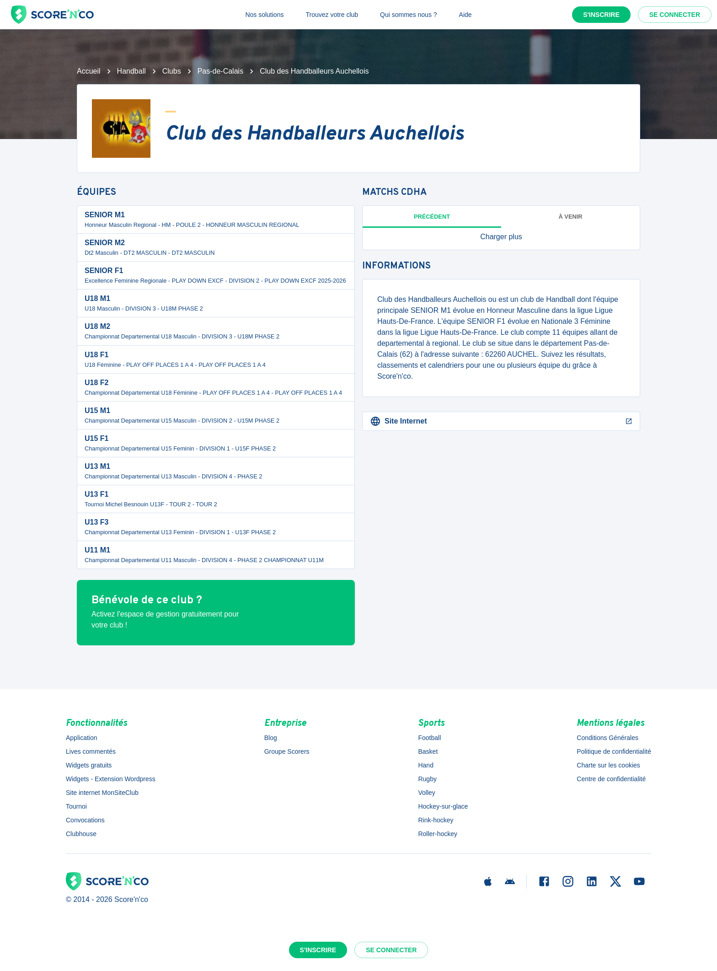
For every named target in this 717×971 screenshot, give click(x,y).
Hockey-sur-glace (443, 806)
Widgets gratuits (89, 765)
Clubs (171, 71)
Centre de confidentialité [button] (611, 779)
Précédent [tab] (432, 216)
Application (81, 737)
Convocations (85, 820)
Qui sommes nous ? (408, 14)
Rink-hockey (435, 820)
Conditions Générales (607, 737)
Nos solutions (264, 14)
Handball (131, 71)
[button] (501, 237)
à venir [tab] (571, 216)
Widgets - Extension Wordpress (110, 779)
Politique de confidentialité (614, 751)
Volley (426, 792)
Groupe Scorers (287, 751)
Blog (270, 737)
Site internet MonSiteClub (102, 792)
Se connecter (674, 14)
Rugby (427, 779)
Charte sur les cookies (608, 765)
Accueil (89, 71)
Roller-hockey (437, 833)
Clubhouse (81, 833)
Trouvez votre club (331, 14)
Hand (425, 765)
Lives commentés (91, 751)
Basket (428, 751)
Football (429, 737)
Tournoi (76, 806)
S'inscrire (601, 14)
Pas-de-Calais (220, 71)
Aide (465, 14)
